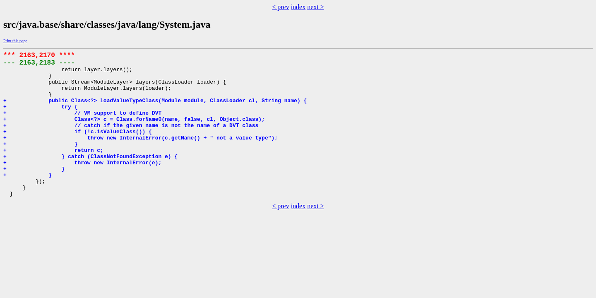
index (298, 6)
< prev (280, 6)
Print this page (15, 40)
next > (315, 6)
